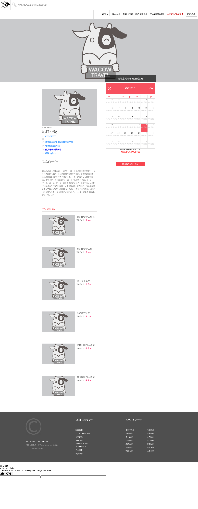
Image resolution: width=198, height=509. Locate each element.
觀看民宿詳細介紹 (130, 164)
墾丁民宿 (129, 437)
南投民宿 (150, 430)
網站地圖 (79, 440)
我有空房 (116, 14)
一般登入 (104, 14)
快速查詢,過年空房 (175, 14)
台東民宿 (129, 440)
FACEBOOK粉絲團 (83, 433)
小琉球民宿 (130, 430)
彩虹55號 (49, 132)
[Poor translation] (9, 473)
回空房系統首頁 (157, 14)
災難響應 (79, 437)
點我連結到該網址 (53, 150)
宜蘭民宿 (129, 451)
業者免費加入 (81, 447)
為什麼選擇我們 (82, 444)
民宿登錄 (191, 14)
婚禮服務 (150, 451)
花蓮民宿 (129, 448)
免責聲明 (79, 454)
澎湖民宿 (150, 437)
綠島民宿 (129, 444)
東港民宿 (150, 444)
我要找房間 (128, 14)
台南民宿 (129, 433)
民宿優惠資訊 (141, 14)
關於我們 (79, 430)
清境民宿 (150, 433)
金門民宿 (150, 440)
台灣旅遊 (150, 448)
